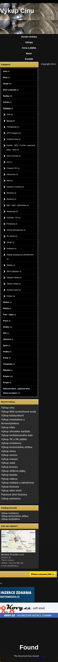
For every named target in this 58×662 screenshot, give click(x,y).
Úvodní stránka (29, 37)
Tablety (11, 265)
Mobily (7, 308)
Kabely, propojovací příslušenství (20, 257)
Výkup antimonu (10, 498)
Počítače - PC (14, 218)
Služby (7, 327)
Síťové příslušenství (16, 230)
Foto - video (9, 315)
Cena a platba (29, 48)
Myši (10, 181)
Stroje (7, 84)
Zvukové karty (14, 290)
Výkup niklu (8, 427)
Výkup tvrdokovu (11, 443)
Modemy (11, 199)
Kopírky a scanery (15, 187)
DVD (10, 114)
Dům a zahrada (11, 90)
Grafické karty (14, 139)
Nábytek (8, 370)
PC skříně (12, 236)
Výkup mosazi (9, 459)
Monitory (11, 193)
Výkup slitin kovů (11, 490)
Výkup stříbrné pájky (13, 471)
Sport (6, 345)
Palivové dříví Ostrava (14, 494)
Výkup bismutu (10, 486)
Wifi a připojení (14, 271)
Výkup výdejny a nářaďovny (17, 482)
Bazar (29, 53)
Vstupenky (9, 364)
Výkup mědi (8, 463)
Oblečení (8, 339)
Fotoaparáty (13, 127)
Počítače (8, 108)
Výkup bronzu (9, 467)
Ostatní (11, 296)
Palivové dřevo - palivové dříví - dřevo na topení (17, 391)
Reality (7, 96)
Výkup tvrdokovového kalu (17, 435)
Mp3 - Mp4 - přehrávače (18, 205)
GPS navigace (14, 133)
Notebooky (12, 211)
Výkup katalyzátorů (12, 415)
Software (11, 248)
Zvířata (7, 102)
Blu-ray (11, 121)
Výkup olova (8, 451)
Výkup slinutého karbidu (15, 431)
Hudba (7, 352)
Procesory (12, 224)
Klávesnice (12, 174)
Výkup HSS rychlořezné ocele (18, 411)
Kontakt (29, 59)
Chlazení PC (13, 168)
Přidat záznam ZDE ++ (42, 574)
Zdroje (10, 242)
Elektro (7, 302)
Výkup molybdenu (10, 519)
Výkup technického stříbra (16, 447)
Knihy (7, 358)
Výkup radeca (9, 479)
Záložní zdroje (14, 284)
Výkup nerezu (9, 455)
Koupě (7, 382)
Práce (7, 321)
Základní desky (14, 278)
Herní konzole (14, 156)
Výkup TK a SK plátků (14, 439)
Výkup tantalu (9, 474)
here (41, 656)
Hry (9, 162)
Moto (6, 77)
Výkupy (29, 42)
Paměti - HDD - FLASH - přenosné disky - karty (21, 147)
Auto (6, 71)
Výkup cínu (7, 407)
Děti (6, 333)
